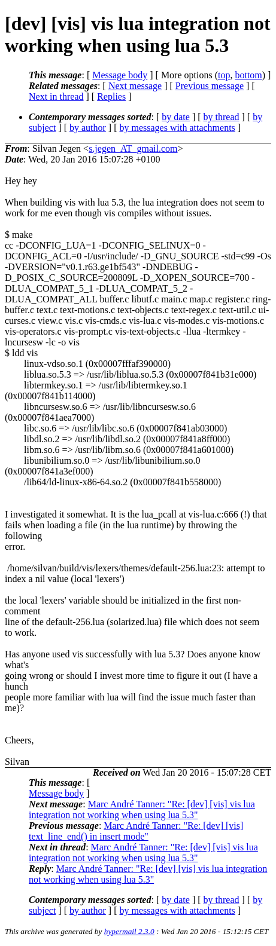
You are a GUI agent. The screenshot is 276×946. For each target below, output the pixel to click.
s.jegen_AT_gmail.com (133, 148)
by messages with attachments (177, 128)
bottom (248, 75)
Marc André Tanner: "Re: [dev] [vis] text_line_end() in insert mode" (136, 831)
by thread (221, 117)
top (224, 75)
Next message (135, 86)
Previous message (209, 86)
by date (176, 117)
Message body (119, 75)
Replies (111, 96)
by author (87, 128)
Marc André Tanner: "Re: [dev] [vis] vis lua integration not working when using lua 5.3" (142, 809)
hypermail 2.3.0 (129, 931)
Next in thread (56, 96)
